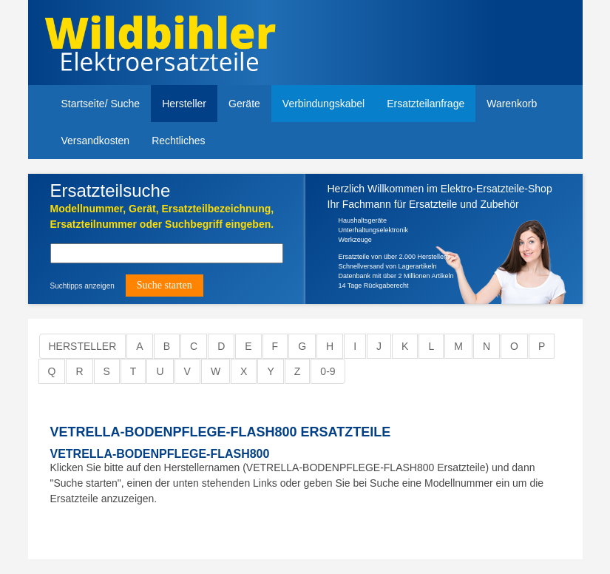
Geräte (244, 103)
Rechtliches (178, 140)
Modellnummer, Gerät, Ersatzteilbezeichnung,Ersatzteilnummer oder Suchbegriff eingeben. (162, 216)
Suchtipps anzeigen (82, 286)
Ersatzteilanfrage (425, 103)
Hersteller (184, 103)
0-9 (327, 371)
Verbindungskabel (323, 103)
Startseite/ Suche (100, 103)
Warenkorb (512, 103)
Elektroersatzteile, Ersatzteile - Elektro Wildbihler (174, 44)
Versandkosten (95, 140)
